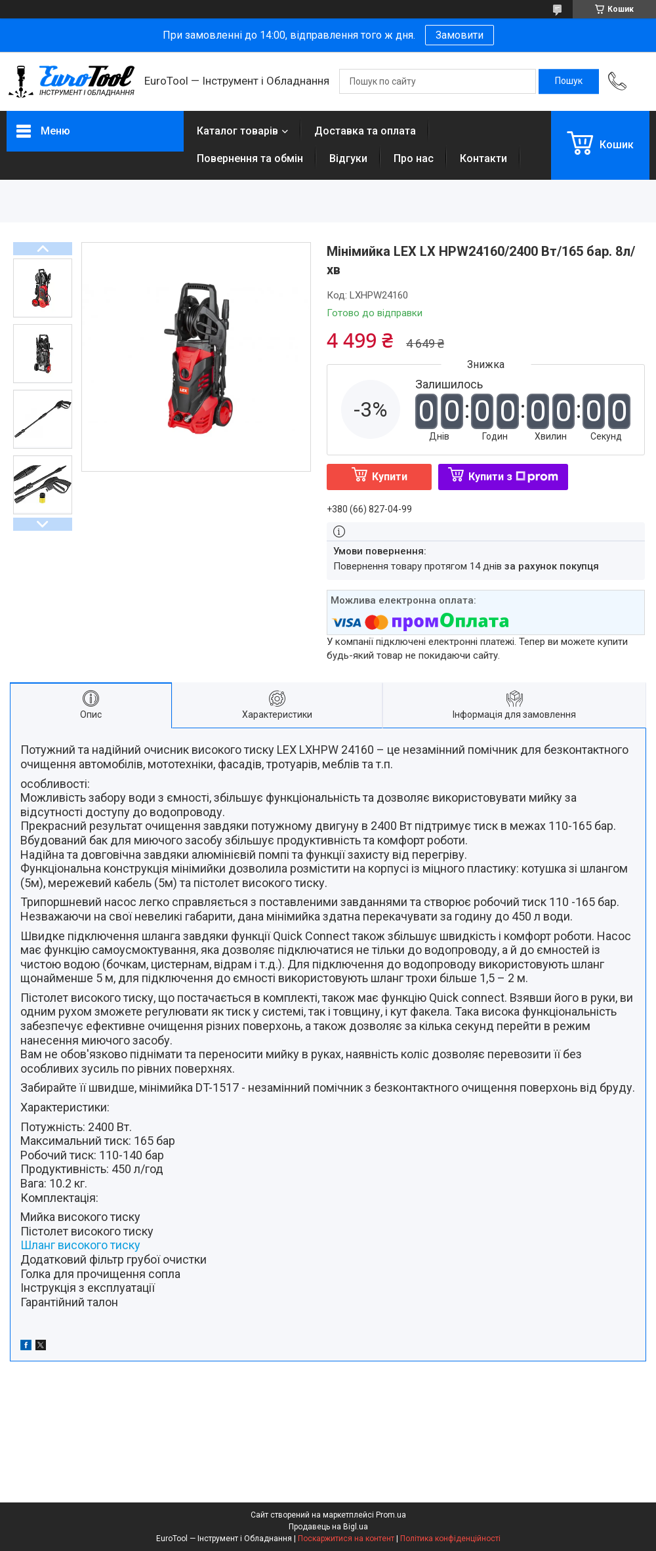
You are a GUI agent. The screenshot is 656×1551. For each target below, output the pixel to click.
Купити (389, 476)
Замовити (459, 35)
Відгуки (348, 158)
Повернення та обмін (250, 158)
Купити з (513, 476)
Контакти (483, 158)
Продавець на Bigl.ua (328, 1526)
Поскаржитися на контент (346, 1538)
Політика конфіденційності (450, 1538)
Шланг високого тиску (80, 1245)
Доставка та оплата (365, 131)
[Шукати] (569, 81)
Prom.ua (391, 1515)
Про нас (414, 158)
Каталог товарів (237, 131)
